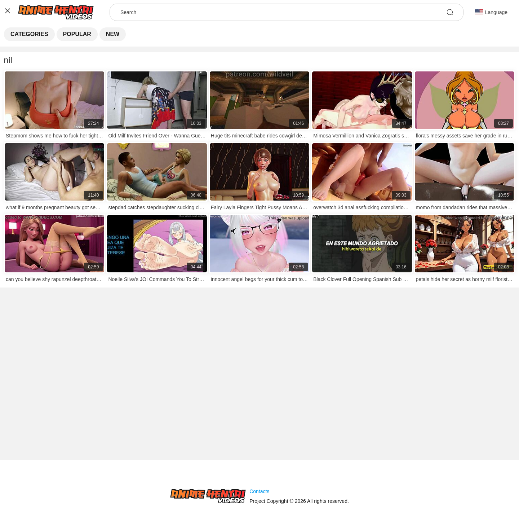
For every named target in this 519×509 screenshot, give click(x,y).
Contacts (259, 491)
